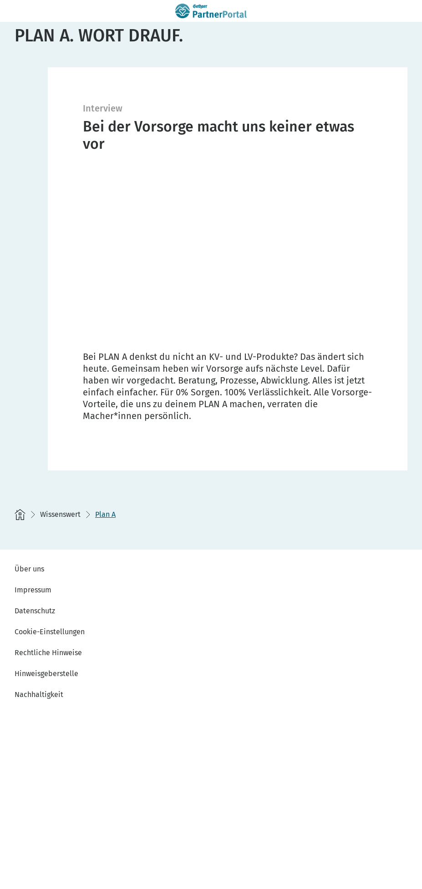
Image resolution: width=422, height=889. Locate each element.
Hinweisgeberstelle (46, 673)
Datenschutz (35, 610)
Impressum (33, 590)
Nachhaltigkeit (39, 694)
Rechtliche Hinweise (48, 652)
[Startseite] (20, 514)
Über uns (29, 569)
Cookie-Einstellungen (50, 631)
